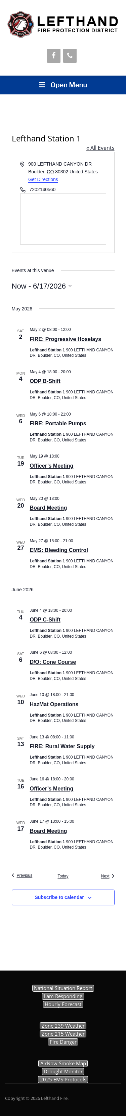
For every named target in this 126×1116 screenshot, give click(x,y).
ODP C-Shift (45, 620)
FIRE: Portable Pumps (58, 423)
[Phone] (70, 56)
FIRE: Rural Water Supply (62, 746)
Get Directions (43, 179)
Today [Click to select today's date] (62, 876)
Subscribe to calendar (59, 897)
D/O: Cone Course (53, 662)
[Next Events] (108, 876)
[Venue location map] (63, 219)
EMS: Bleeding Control (59, 550)
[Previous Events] (22, 875)
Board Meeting (48, 508)
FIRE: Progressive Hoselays (65, 339)
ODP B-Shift (45, 381)
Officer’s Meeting (52, 466)
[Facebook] (53, 56)
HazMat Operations (54, 704)
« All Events (100, 148)
